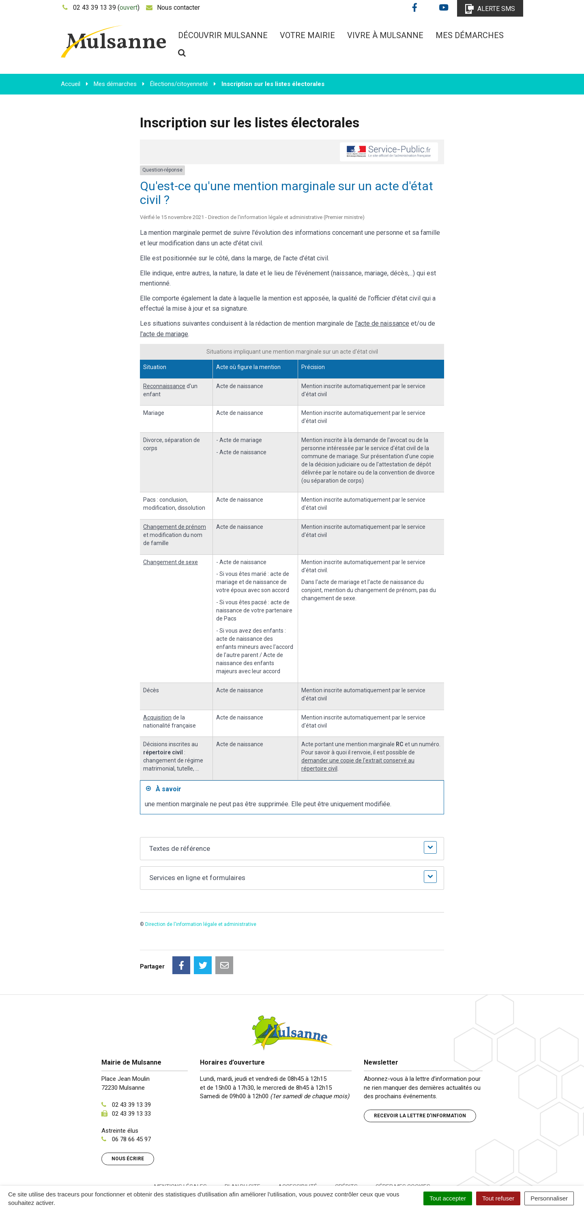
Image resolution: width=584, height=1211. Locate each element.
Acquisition (157, 717)
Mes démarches (470, 35)
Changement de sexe (170, 562)
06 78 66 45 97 (131, 1103)
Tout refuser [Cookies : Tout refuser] (498, 1198)
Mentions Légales (180, 1150)
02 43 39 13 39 (131, 1068)
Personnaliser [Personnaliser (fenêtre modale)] (549, 1198)
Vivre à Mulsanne (385, 35)
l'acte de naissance (382, 323)
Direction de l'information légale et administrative (200, 924)
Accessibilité (297, 1150)
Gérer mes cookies (403, 1150)
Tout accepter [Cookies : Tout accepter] (447, 1198)
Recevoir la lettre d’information (420, 1079)
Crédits (346, 1150)
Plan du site (242, 1150)
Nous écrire (128, 1122)
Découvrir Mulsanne (223, 35)
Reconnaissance (164, 386)
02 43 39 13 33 (131, 1077)
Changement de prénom (174, 527)
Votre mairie (307, 35)
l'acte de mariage (164, 334)
